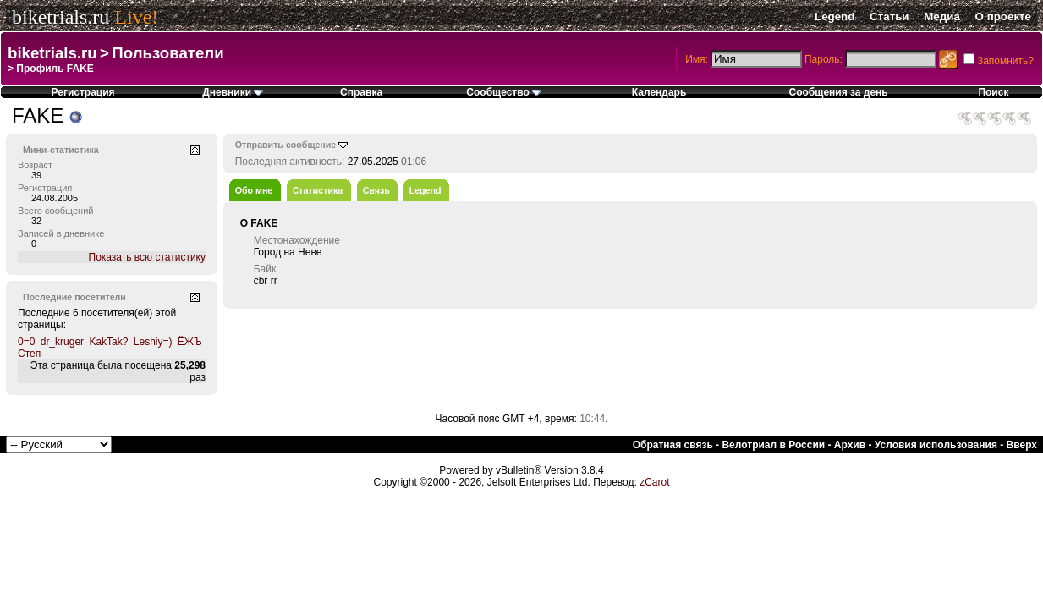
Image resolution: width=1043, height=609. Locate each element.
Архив (849, 445)
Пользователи (167, 53)
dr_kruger (62, 342)
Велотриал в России (773, 445)
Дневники (232, 92)
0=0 (26, 342)
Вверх (1022, 445)
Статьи (889, 16)
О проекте (1003, 16)
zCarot (654, 482)
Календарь (659, 92)
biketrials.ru (60, 17)
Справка (361, 92)
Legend (834, 16)
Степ (29, 353)
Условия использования (936, 445)
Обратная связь (673, 445)
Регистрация (83, 92)
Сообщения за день (838, 92)
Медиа (942, 16)
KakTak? (108, 342)
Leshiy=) (153, 342)
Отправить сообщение (286, 145)
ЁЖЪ (190, 342)
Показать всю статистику (147, 257)
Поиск (993, 92)
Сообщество (503, 92)
